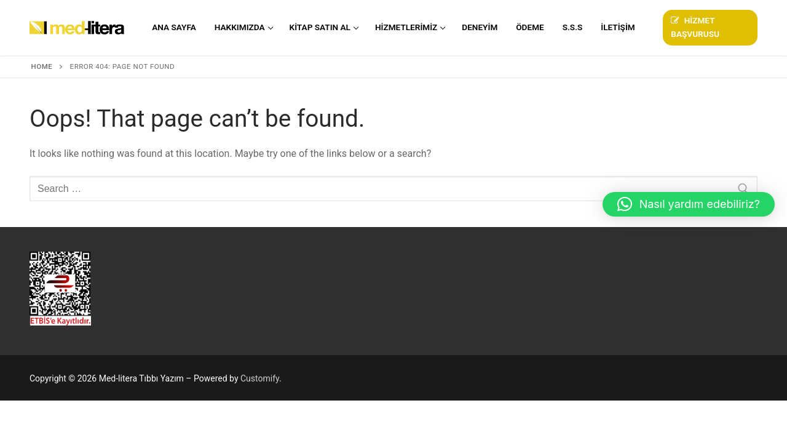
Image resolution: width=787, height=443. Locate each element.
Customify (259, 378)
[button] (689, 204)
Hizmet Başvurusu (695, 27)
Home (42, 66)
